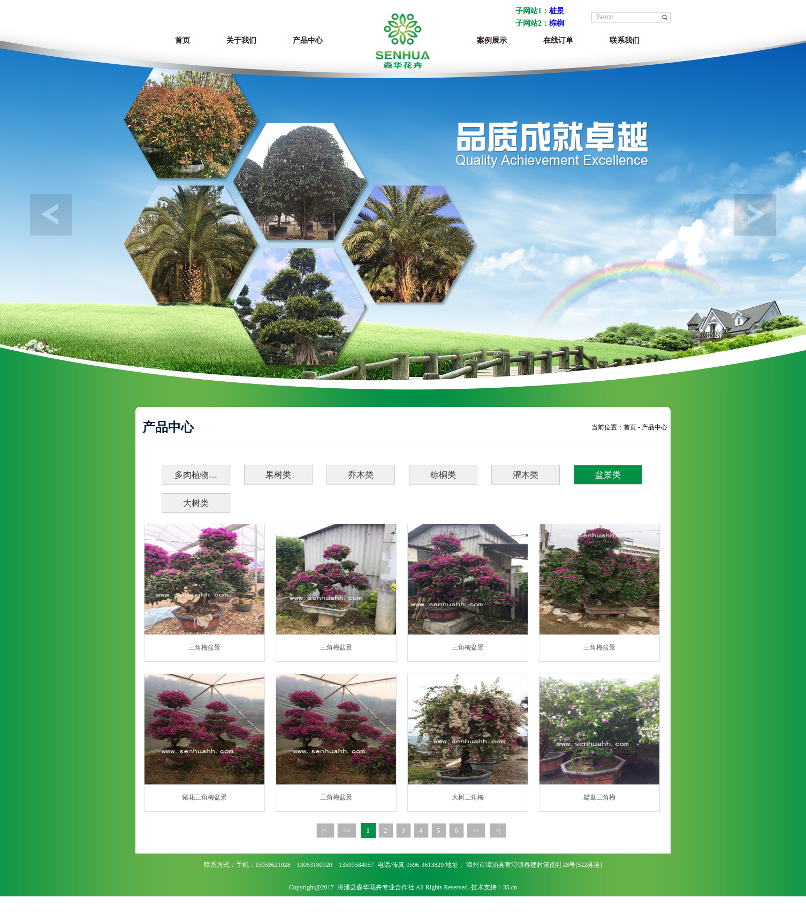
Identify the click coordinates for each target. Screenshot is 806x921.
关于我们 (241, 40)
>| (498, 830)
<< (347, 830)
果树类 (278, 474)
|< (325, 830)
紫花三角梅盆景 (204, 797)
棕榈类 (443, 474)
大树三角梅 (468, 797)
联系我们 (625, 40)
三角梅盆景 (204, 647)
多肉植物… (195, 474)
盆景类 (608, 474)
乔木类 (361, 474)
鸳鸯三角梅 (599, 797)
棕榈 (556, 23)
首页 (182, 40)
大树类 (196, 503)
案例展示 (492, 40)
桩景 (556, 11)
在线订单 (558, 40)
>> (476, 830)
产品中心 (308, 40)
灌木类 (525, 474)
